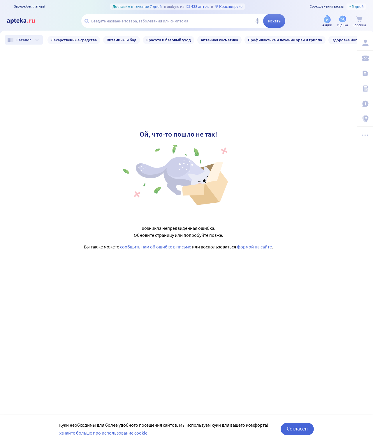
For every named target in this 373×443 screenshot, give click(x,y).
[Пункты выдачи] (365, 118)
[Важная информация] (365, 103)
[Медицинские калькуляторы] (365, 88)
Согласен (297, 428)
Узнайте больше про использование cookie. (104, 433)
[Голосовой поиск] (257, 21)
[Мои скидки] (365, 58)
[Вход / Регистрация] (365, 42)
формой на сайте (254, 247)
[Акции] (327, 21)
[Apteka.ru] (25, 20)
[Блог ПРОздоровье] (365, 73)
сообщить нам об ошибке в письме (155, 247)
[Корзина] (359, 21)
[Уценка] (342, 21)
